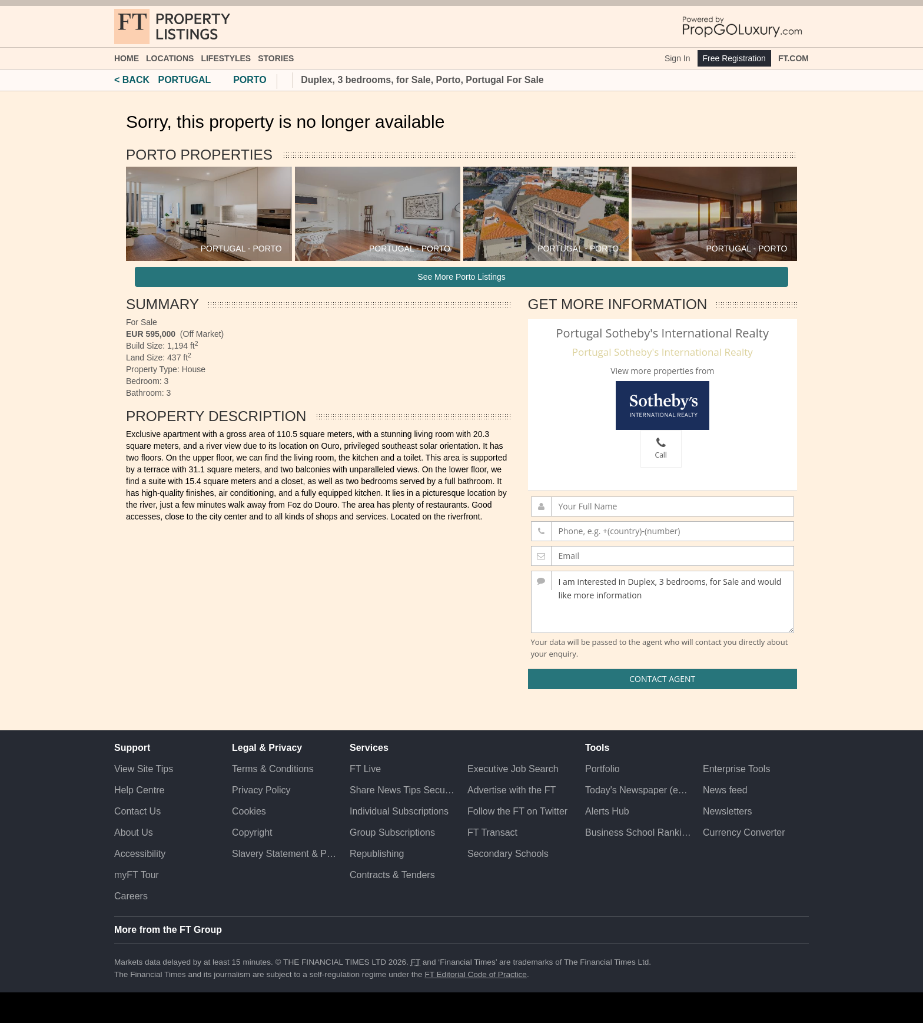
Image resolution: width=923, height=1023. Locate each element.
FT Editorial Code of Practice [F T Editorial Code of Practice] (475, 974)
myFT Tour (136, 875)
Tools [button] (597, 748)
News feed (725, 790)
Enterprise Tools (736, 769)
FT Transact (492, 832)
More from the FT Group (168, 930)
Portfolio (602, 769)
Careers (131, 896)
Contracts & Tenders (392, 875)
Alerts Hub (607, 811)
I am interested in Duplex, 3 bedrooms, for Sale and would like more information (663, 602)
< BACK (132, 80)
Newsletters (727, 811)
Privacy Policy (261, 790)
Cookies (249, 811)
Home (126, 58)
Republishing (377, 854)
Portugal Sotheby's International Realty (662, 352)
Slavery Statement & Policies (285, 854)
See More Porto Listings (461, 277)
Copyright (252, 832)
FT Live (365, 769)
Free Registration (734, 58)
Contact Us (137, 811)
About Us (133, 832)
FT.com (793, 58)
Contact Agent (662, 678)
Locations (170, 58)
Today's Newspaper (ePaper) (638, 790)
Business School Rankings (638, 832)
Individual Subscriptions (399, 811)
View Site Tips (143, 769)
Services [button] (369, 748)
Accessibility (139, 854)
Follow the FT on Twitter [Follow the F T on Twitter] (517, 811)
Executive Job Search (513, 769)
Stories (276, 58)
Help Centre (139, 790)
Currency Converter (744, 832)
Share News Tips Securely (403, 790)
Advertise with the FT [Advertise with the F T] (511, 790)
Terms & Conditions (273, 769)
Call (661, 448)
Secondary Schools (508, 854)
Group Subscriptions (392, 832)
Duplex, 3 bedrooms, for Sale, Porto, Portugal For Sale (422, 80)
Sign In (677, 58)
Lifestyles (226, 58)
